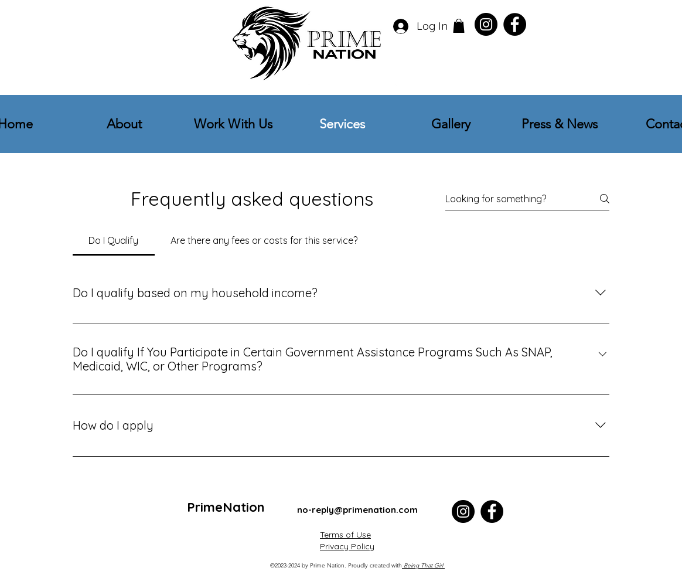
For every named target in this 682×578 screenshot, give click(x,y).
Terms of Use (345, 534)
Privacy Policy (347, 546)
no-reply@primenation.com (357, 509)
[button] (459, 26)
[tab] (114, 240)
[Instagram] (486, 24)
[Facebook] (514, 24)
